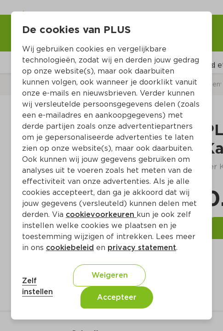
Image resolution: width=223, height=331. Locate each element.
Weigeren (109, 275)
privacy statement (142, 247)
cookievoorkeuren (101, 214)
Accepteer (117, 297)
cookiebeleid (70, 247)
